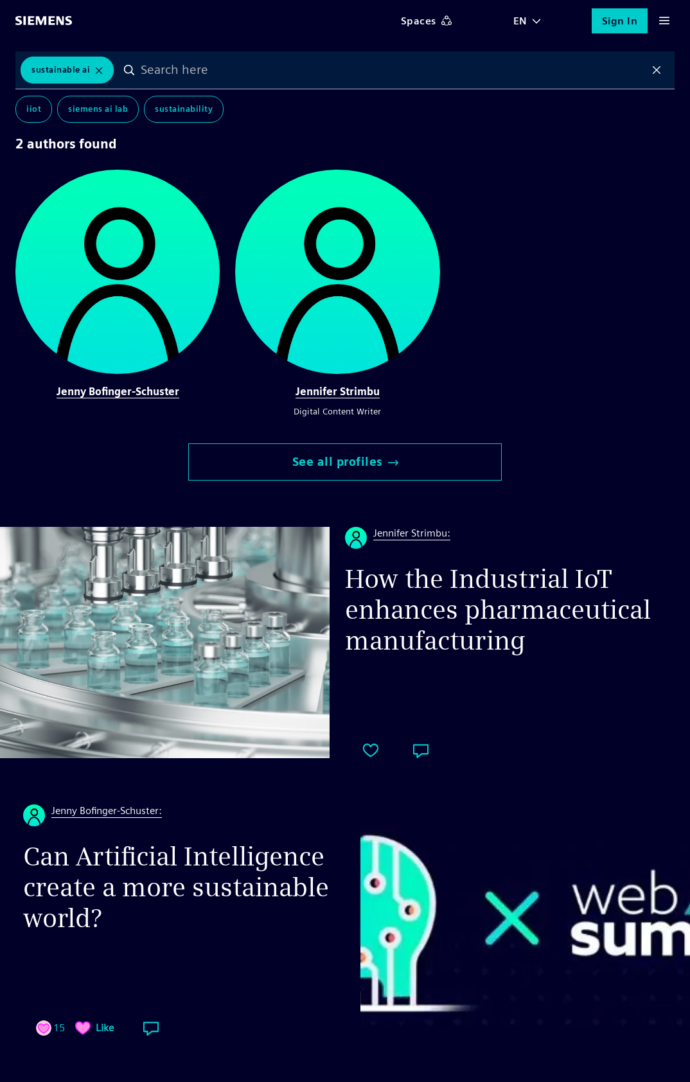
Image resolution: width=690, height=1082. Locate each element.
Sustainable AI (60, 70)
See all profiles (345, 461)
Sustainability (184, 109)
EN (520, 21)
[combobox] (392, 70)
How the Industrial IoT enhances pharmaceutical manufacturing (498, 609)
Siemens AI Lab (98, 109)
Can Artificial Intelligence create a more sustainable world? (176, 887)
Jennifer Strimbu (338, 392)
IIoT (33, 109)
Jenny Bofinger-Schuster (118, 392)
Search (129, 70)
